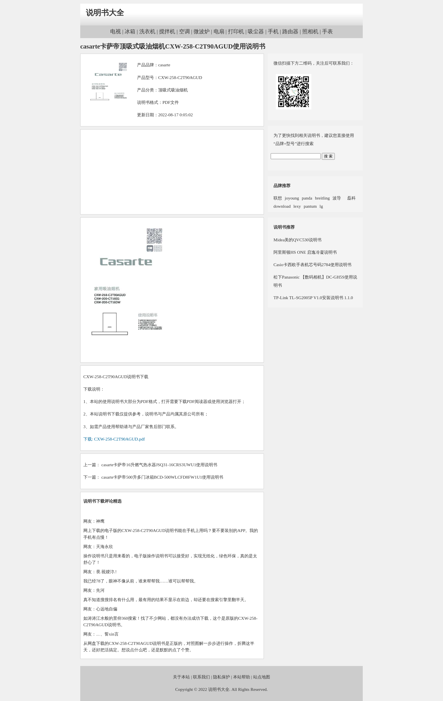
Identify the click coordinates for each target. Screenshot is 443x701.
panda (307, 198)
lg (321, 206)
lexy (297, 206)
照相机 (310, 31)
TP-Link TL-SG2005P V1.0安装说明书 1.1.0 (313, 297)
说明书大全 (105, 12)
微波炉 (202, 31)
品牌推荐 (281, 185)
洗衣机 (147, 31)
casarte (164, 64)
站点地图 (261, 676)
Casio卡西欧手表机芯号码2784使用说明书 (312, 264)
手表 (327, 31)
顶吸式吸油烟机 (173, 89)
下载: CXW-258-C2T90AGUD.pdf (114, 439)
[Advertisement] (172, 171)
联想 (277, 198)
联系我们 (201, 676)
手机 (273, 31)
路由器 (290, 31)
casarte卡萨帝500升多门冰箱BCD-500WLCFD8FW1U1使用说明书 (162, 477)
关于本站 (181, 676)
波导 (337, 198)
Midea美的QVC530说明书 (297, 239)
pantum (310, 206)
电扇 (219, 31)
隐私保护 (221, 676)
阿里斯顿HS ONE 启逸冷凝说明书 (305, 252)
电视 (115, 31)
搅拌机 (167, 31)
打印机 (236, 31)
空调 (184, 31)
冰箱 (130, 31)
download (282, 206)
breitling (322, 198)
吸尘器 (256, 31)
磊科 (350, 198)
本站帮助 (241, 676)
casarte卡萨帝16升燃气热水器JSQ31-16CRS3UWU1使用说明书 (159, 464)
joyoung (292, 198)
